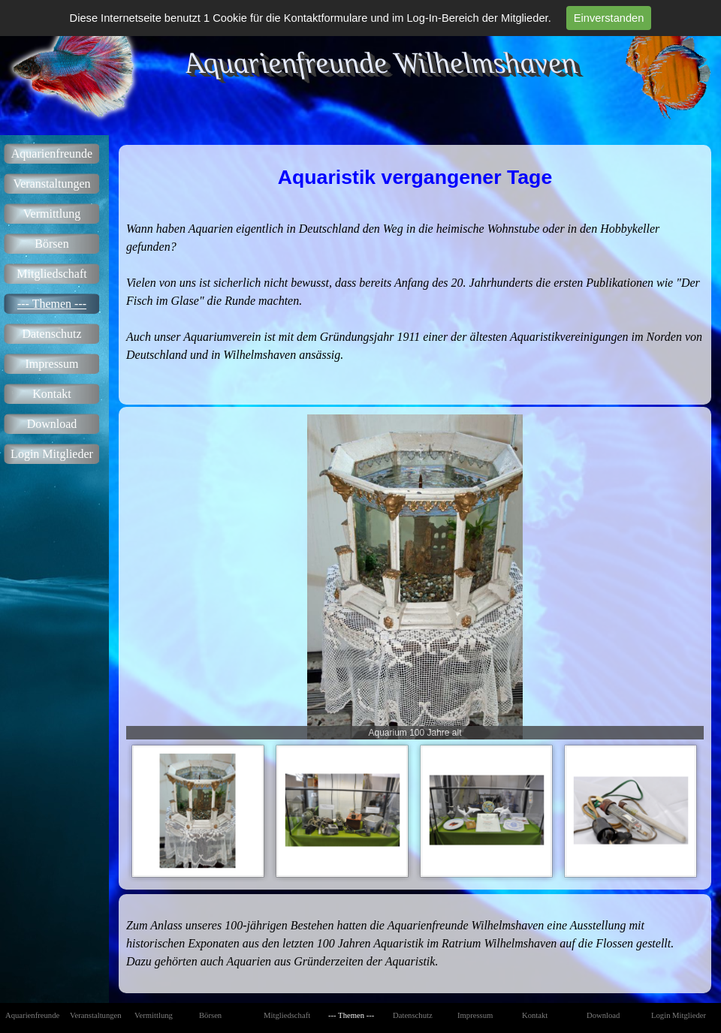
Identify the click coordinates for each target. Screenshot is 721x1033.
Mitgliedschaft (51, 273)
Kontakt (51, 393)
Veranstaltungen (51, 183)
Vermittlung (51, 213)
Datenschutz (51, 333)
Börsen (51, 243)
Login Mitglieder (52, 453)
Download (52, 423)
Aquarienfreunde (51, 153)
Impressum (51, 363)
